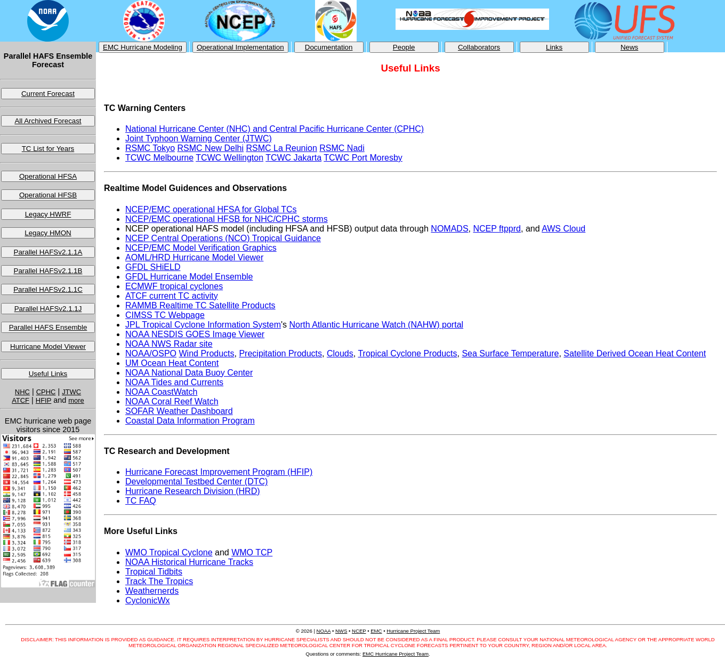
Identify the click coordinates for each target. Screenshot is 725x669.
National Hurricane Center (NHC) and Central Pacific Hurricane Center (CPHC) (274, 128)
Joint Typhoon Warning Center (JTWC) (198, 138)
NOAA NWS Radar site (169, 343)
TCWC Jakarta (293, 157)
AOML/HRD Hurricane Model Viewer (194, 257)
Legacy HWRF (48, 214)
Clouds (340, 353)
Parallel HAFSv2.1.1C (48, 289)
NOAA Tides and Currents (174, 382)
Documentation (329, 47)
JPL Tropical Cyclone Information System (203, 324)
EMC (376, 631)
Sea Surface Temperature (510, 353)
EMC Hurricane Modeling (142, 47)
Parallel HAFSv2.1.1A (48, 252)
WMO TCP (251, 552)
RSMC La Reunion (281, 148)
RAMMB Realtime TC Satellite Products (200, 305)
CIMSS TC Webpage (165, 315)
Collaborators (479, 47)
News (629, 47)
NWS (341, 631)
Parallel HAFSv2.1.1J (48, 309)
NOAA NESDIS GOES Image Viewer (194, 334)
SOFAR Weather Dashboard (179, 411)
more (76, 400)
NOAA (324, 631)
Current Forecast (48, 94)
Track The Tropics (159, 581)
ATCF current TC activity (171, 295)
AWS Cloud (563, 228)
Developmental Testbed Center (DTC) (196, 481)
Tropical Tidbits (153, 571)
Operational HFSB (48, 195)
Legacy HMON (48, 233)
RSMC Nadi (341, 148)
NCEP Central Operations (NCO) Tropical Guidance (223, 238)
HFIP (44, 400)
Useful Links (48, 374)
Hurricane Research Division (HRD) (192, 491)
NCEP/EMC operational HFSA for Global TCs (211, 209)
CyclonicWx (147, 600)
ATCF (20, 400)
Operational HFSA (48, 176)
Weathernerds (152, 590)
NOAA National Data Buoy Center (189, 372)
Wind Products (206, 353)
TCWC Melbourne (159, 157)
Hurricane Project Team (413, 631)
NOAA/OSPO (150, 353)
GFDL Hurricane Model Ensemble (189, 276)
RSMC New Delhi (211, 148)
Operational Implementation (240, 47)
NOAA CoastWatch (161, 391)
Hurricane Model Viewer (48, 347)
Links (554, 47)
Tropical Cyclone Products (407, 353)
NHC (22, 392)
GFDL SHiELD (152, 267)
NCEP (359, 631)
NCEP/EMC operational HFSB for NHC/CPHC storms (226, 219)
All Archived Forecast (47, 121)
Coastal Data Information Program (190, 420)
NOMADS (449, 228)
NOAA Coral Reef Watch (172, 401)
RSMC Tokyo (150, 148)
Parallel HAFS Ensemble (48, 327)
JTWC (71, 392)
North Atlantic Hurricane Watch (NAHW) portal (376, 324)
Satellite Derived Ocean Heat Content (634, 353)
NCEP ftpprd (497, 228)
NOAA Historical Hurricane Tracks (189, 562)
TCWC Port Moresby (363, 157)
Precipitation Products (280, 353)
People (404, 47)
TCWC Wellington (229, 157)
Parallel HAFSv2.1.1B (48, 271)
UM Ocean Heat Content (172, 363)
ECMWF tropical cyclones (174, 286)
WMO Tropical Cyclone (169, 552)
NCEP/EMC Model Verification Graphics (201, 247)
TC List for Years (48, 149)
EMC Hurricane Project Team (395, 654)
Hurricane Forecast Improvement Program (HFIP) (218, 471)
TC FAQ (140, 500)
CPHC (46, 392)
